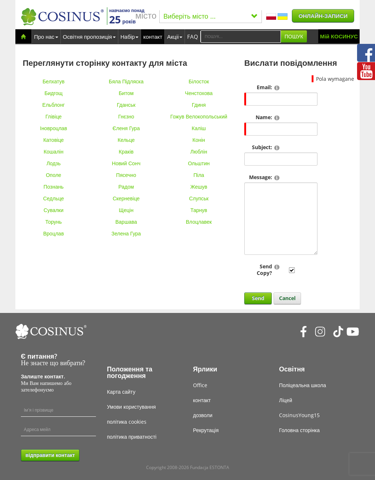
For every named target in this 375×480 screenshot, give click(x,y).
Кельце (126, 139)
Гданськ (126, 104)
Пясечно (126, 174)
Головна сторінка (299, 430)
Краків (126, 151)
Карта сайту (121, 391)
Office (200, 385)
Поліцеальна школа (302, 385)
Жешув (198, 186)
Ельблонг (53, 104)
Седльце (53, 198)
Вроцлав (53, 233)
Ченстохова (198, 93)
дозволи (202, 415)
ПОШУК (294, 36)
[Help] (276, 87)
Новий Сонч (126, 163)
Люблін (198, 151)
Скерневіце (126, 198)
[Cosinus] (62, 16)
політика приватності (131, 436)
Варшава (126, 221)
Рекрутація (206, 430)
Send (258, 298)
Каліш (199, 128)
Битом (126, 93)
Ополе (53, 174)
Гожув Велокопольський (198, 116)
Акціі (174, 36)
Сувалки (53, 210)
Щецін (126, 210)
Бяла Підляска (126, 81)
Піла (198, 174)
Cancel (287, 298)
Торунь (53, 221)
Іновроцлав (53, 128)
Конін (199, 139)
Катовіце (53, 139)
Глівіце (53, 116)
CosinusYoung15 (299, 415)
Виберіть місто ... (210, 16)
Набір (129, 36)
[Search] (241, 36)
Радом (126, 186)
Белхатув (53, 81)
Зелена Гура (126, 233)
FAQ (192, 36)
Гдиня (199, 104)
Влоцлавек (199, 221)
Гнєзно (126, 116)
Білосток (199, 81)
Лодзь (54, 163)
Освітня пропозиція (89, 36)
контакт (152, 36)
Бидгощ (54, 93)
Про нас (46, 36)
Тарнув (198, 210)
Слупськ (198, 198)
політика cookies (126, 421)
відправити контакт (50, 454)
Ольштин (198, 163)
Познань (54, 186)
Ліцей (285, 400)
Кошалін (53, 151)
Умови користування (131, 406)
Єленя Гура (126, 128)
